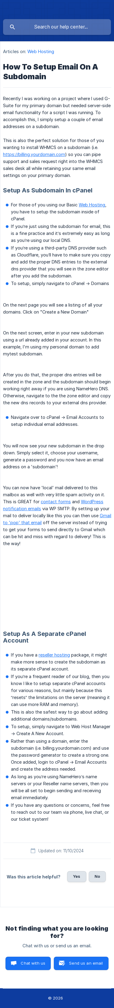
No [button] (97, 876)
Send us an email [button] (86, 963)
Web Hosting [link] (40, 51)
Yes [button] (76, 876)
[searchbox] (57, 27)
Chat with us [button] (33, 963)
